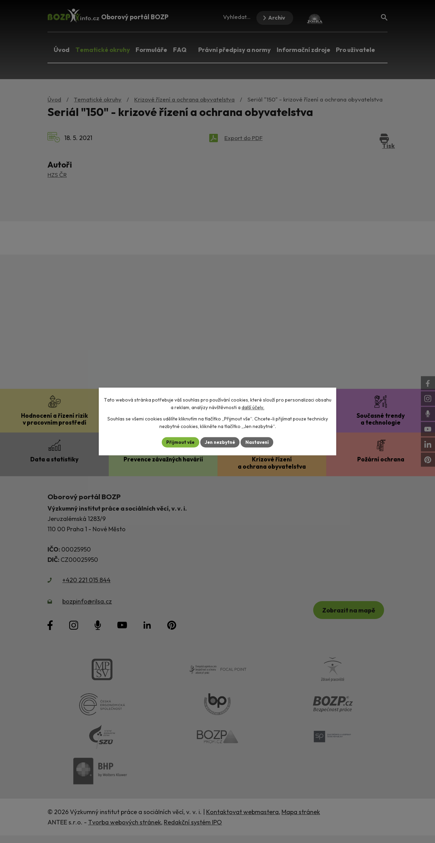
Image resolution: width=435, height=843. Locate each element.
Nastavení (259, 442)
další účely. (253, 407)
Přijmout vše (178, 442)
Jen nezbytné (220, 442)
